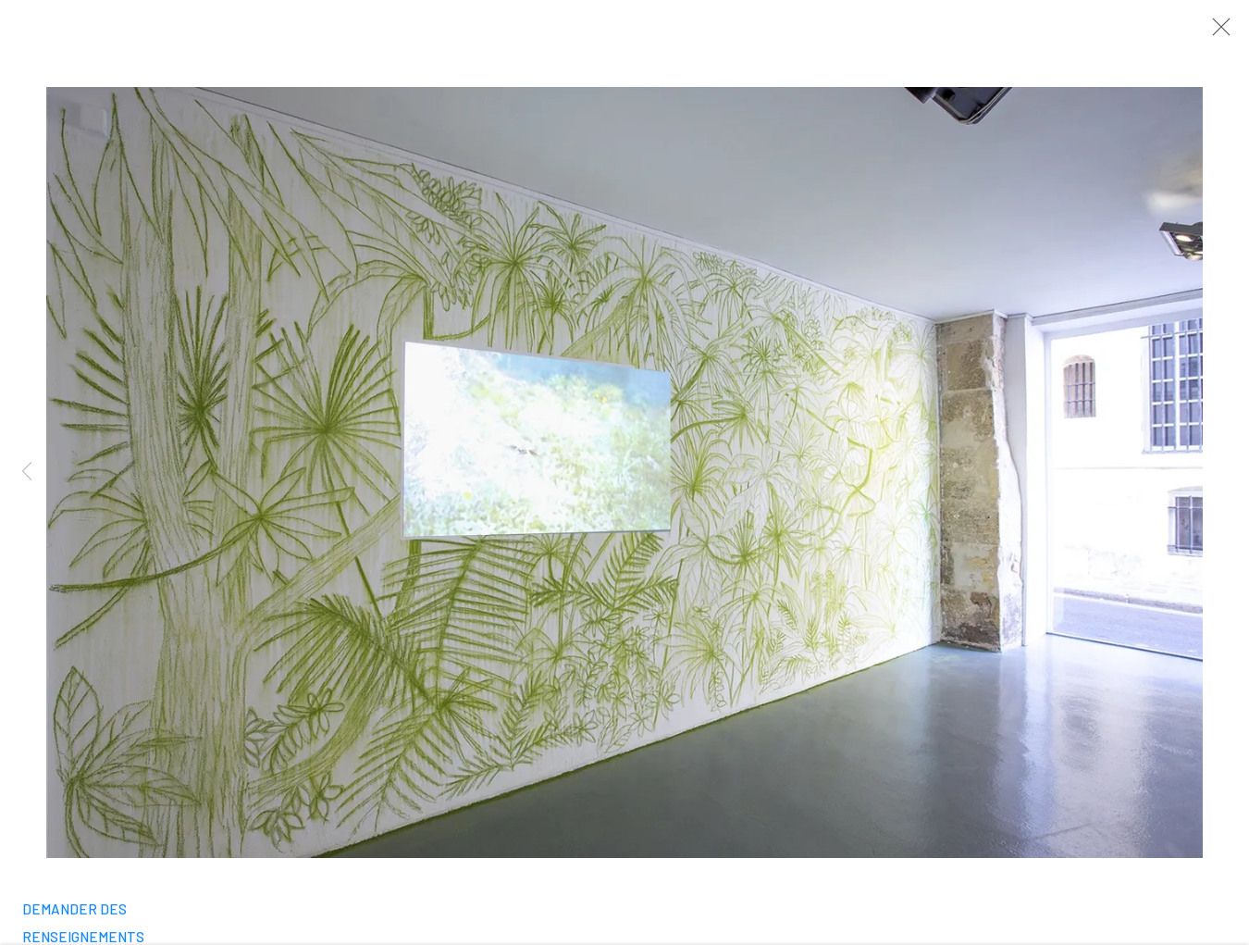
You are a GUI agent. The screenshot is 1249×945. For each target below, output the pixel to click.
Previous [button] (27, 472)
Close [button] (1218, 32)
